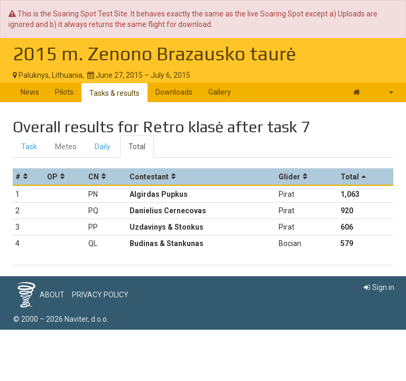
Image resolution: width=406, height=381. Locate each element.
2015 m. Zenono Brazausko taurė (154, 53)
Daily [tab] (102, 146)
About (52, 295)
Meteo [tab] (66, 146)
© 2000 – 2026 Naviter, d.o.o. (60, 319)
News (30, 92)
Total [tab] (136, 146)
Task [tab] (29, 146)
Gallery (219, 92)
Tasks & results (114, 93)
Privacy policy (100, 295)
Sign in (379, 287)
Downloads (173, 92)
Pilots (64, 92)
